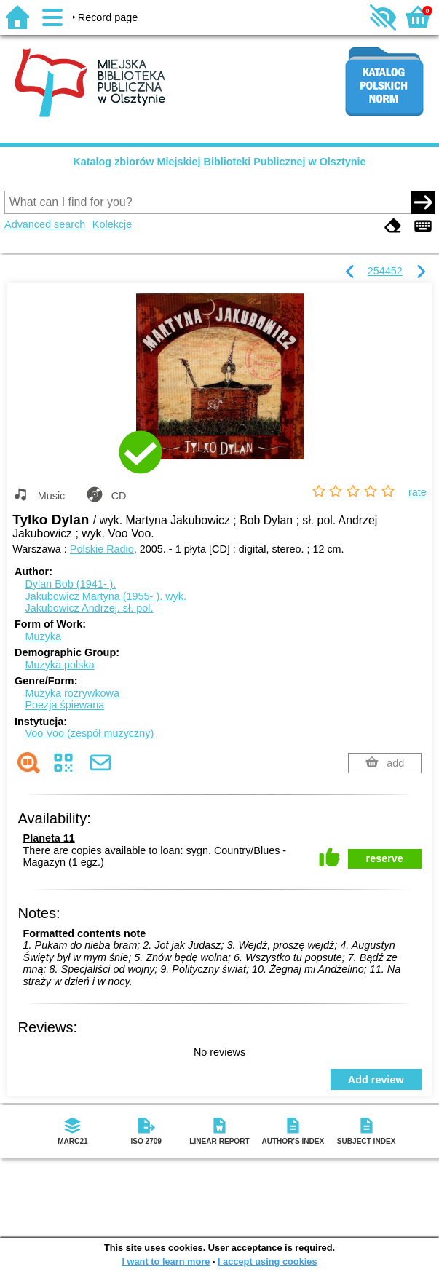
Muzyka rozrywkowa (72, 693)
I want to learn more (166, 1261)
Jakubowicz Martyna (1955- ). (105, 596)
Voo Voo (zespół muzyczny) (89, 733)
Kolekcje (112, 224)
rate (417, 492)
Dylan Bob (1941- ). (70, 584)
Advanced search (44, 224)
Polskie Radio (102, 549)
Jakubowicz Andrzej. (89, 608)
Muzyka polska (59, 665)
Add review (376, 1080)
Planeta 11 (49, 838)
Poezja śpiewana (64, 705)
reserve (384, 858)
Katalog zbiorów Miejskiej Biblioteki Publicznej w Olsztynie (219, 161)
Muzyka (43, 636)
